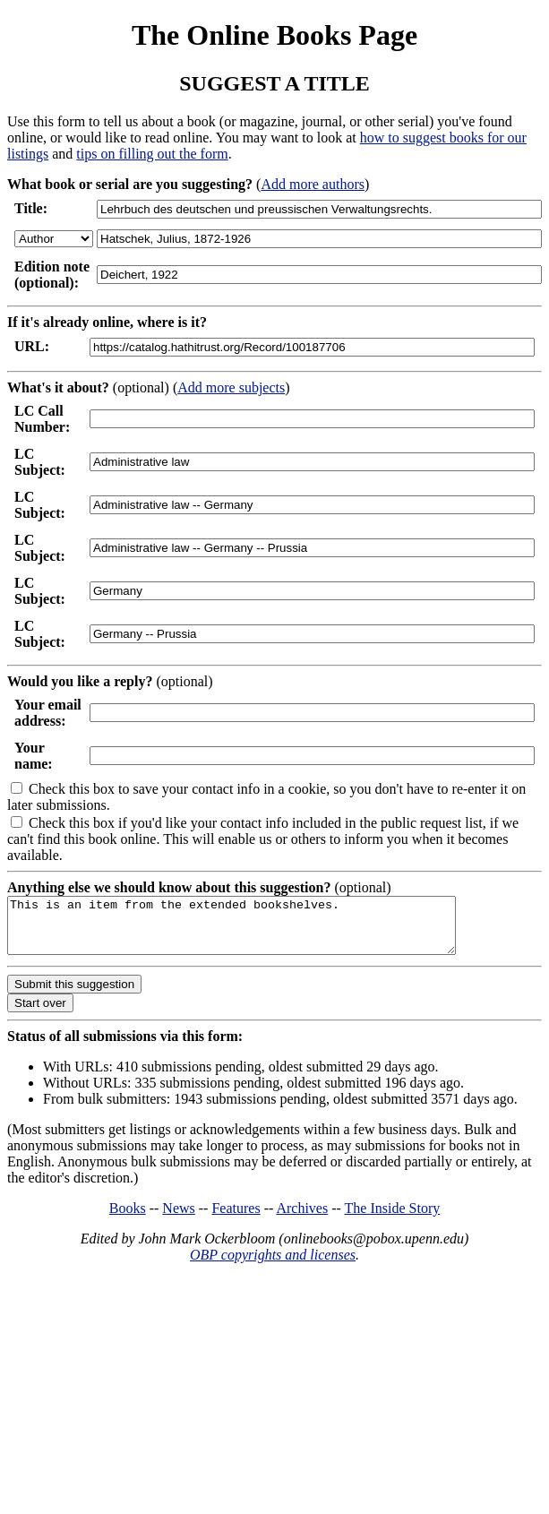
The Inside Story (393, 1218)
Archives (302, 1218)
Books (127, 1218)
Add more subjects (231, 387)
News (178, 1218)
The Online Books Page (274, 35)
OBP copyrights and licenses (273, 1265)
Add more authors (313, 184)
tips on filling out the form (151, 153)
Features (235, 1218)
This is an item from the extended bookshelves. (258, 931)
